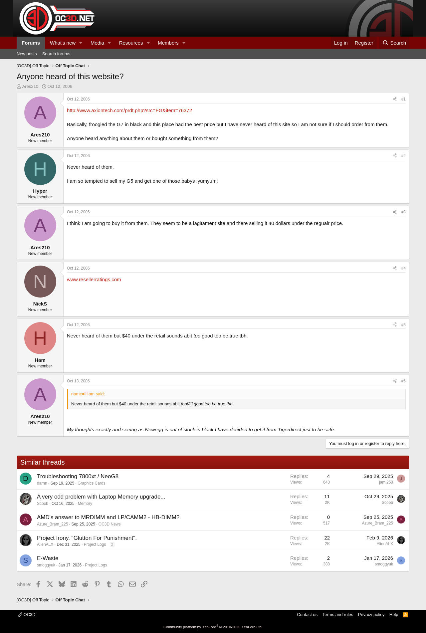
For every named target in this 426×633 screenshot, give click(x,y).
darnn (42, 483)
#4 (403, 268)
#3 (403, 212)
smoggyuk (46, 565)
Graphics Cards (91, 483)
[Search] (394, 43)
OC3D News (110, 524)
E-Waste (48, 558)
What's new (63, 43)
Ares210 (30, 86)
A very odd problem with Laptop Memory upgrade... (101, 497)
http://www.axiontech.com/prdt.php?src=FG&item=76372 (129, 110)
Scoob (42, 503)
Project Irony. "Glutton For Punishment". (87, 538)
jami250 (386, 482)
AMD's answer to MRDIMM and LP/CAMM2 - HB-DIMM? (108, 517)
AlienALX (45, 544)
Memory (85, 503)
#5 (403, 324)
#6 (403, 381)
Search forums (56, 53)
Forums (31, 43)
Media (97, 43)
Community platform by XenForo (213, 627)
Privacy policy (371, 614)
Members (168, 43)
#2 (403, 155)
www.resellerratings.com (94, 279)
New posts (27, 53)
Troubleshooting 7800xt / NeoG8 (77, 476)
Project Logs (95, 544)
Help (393, 614)
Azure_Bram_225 (52, 524)
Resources (131, 43)
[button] (81, 43)
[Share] (394, 99)
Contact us (307, 614)
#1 (403, 99)
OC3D (27, 614)
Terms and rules (337, 614)
